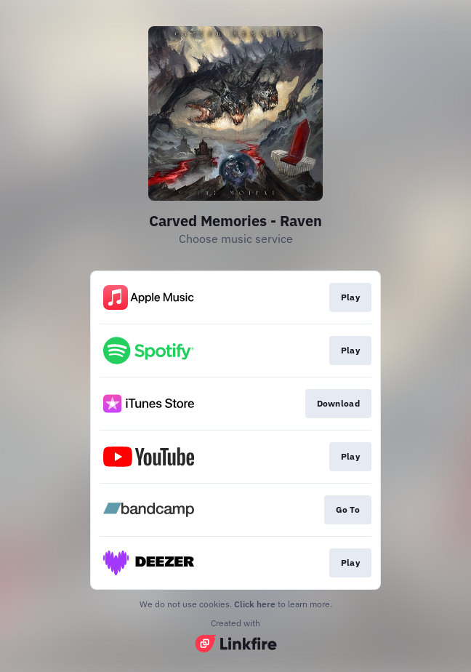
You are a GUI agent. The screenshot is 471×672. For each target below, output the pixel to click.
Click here (254, 604)
